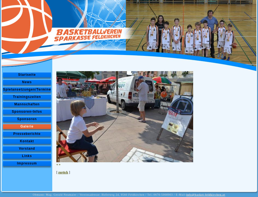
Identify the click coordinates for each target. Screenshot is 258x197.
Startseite (27, 75)
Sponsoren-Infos (27, 112)
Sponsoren (27, 119)
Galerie (27, 126)
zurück (63, 172)
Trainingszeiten (27, 97)
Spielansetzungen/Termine (27, 89)
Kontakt (27, 141)
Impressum (27, 163)
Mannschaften (27, 104)
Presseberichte (26, 134)
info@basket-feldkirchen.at (205, 194)
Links (27, 156)
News (27, 82)
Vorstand (27, 148)
